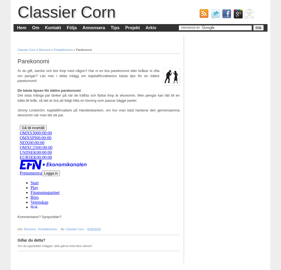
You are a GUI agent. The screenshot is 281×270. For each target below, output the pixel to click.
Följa (72, 27)
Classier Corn (67, 12)
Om (35, 27)
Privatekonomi (63, 49)
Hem (21, 27)
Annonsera (93, 27)
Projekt (132, 27)
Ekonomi (45, 49)
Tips (115, 27)
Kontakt (53, 27)
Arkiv (151, 27)
